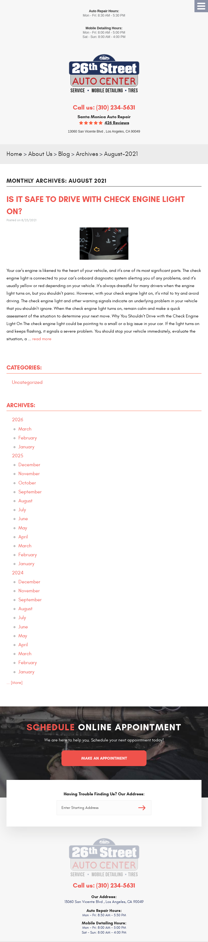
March (24, 429)
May (22, 528)
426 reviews (117, 122)
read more (41, 338)
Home (14, 153)
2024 (18, 573)
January (26, 447)
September (30, 492)
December (29, 465)
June (23, 519)
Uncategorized (27, 382)
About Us (40, 153)
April (23, 537)
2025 (17, 456)
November (29, 474)
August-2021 (121, 153)
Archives (87, 153)
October (27, 483)
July (22, 510)
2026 (17, 420)
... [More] (14, 682)
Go (141, 807)
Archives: (20, 405)
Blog (64, 153)
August (25, 501)
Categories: (24, 367)
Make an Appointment (104, 758)
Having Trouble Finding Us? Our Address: (104, 794)
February (27, 438)
